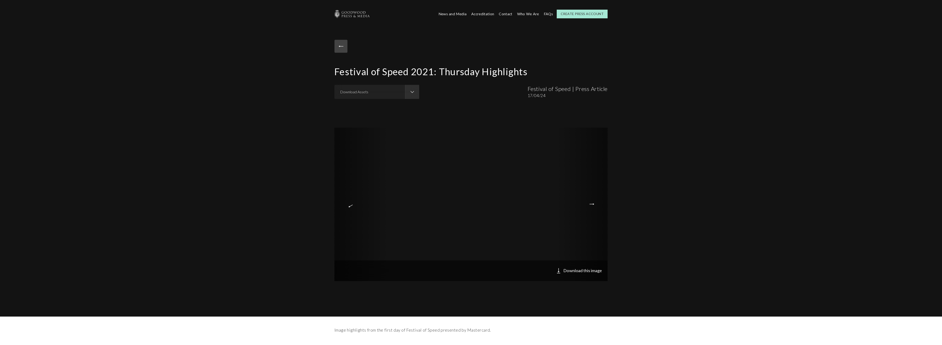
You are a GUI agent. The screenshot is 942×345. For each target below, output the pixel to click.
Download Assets (354, 91)
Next (593, 204)
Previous (349, 204)
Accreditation (481, 14)
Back (341, 46)
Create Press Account (582, 14)
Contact (505, 14)
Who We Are (528, 14)
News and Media (450, 14)
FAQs (548, 14)
